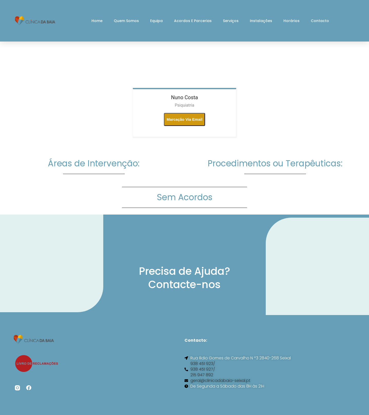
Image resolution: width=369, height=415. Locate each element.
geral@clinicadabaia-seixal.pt (220, 380)
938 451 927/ (202, 369)
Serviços (231, 20)
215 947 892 (201, 375)
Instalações (261, 20)
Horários (291, 20)
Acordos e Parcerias (193, 20)
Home (96, 20)
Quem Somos (126, 20)
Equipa (156, 20)
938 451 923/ (202, 364)
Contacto (320, 20)
